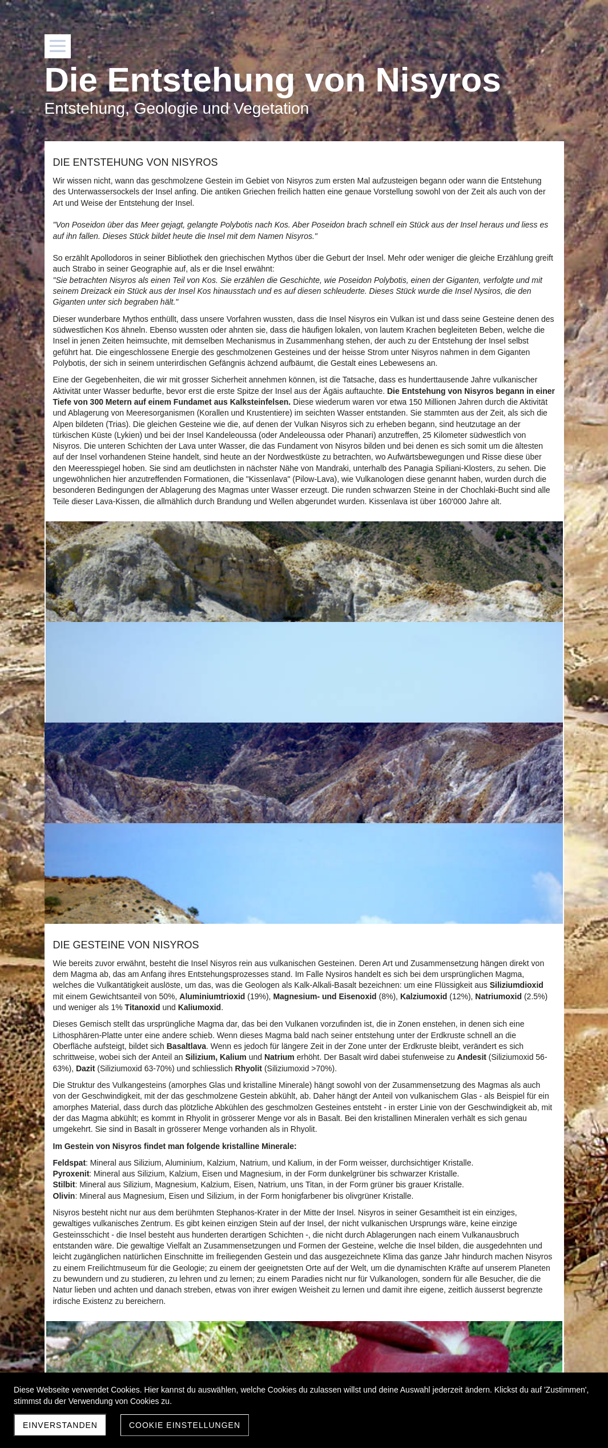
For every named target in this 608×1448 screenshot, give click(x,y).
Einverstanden (60, 1425)
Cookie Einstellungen (184, 1425)
